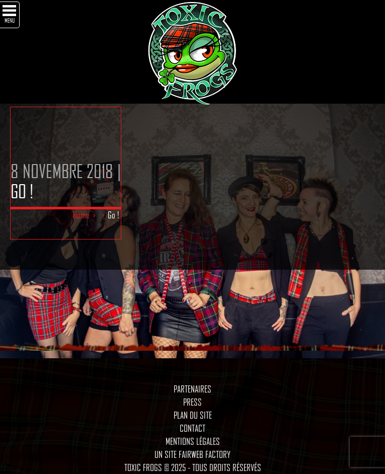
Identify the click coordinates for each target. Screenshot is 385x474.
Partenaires (192, 388)
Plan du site (193, 415)
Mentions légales (193, 441)
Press (192, 402)
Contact (192, 428)
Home (81, 214)
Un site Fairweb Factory (192, 454)
